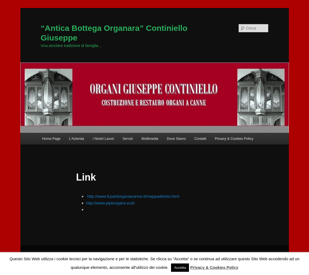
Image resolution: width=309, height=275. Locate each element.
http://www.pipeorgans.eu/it (110, 203)
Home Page (51, 139)
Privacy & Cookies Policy (234, 139)
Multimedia (149, 139)
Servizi (127, 139)
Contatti (200, 139)
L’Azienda (76, 139)
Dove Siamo (176, 139)
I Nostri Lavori (103, 139)
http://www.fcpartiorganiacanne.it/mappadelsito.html (133, 196)
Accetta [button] (180, 268)
